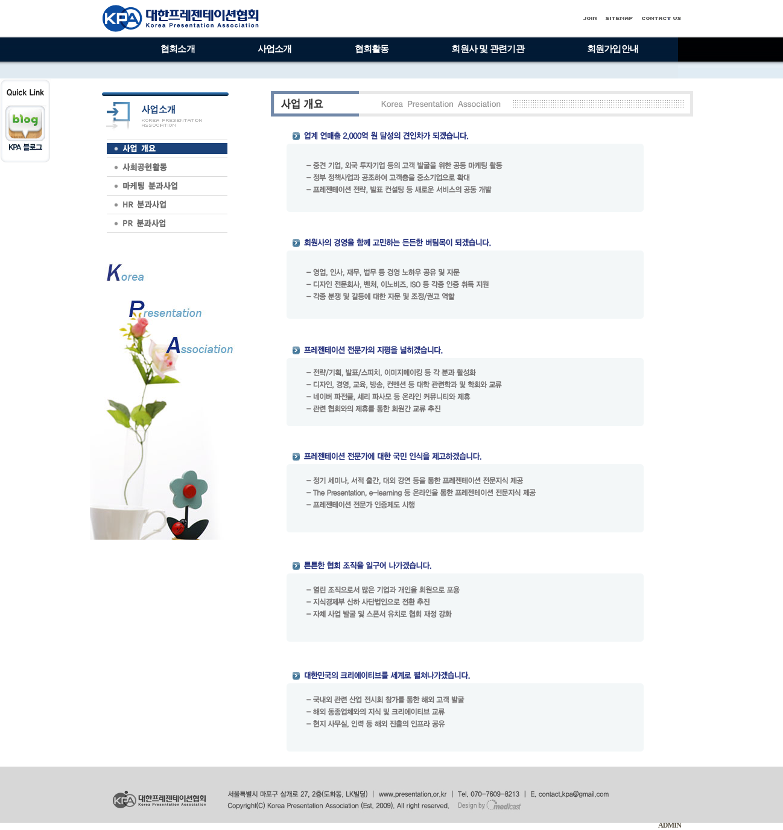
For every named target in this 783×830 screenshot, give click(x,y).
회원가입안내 (612, 48)
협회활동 (372, 48)
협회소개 (177, 48)
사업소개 (275, 48)
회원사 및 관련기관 (487, 48)
